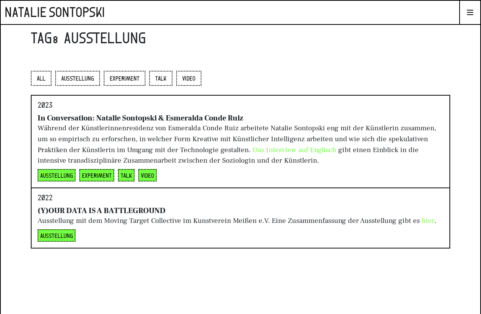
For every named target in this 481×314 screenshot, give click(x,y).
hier (428, 220)
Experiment (124, 79)
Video (188, 79)
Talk (160, 79)
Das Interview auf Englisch (294, 149)
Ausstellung (77, 79)
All (41, 79)
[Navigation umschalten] (470, 12)
